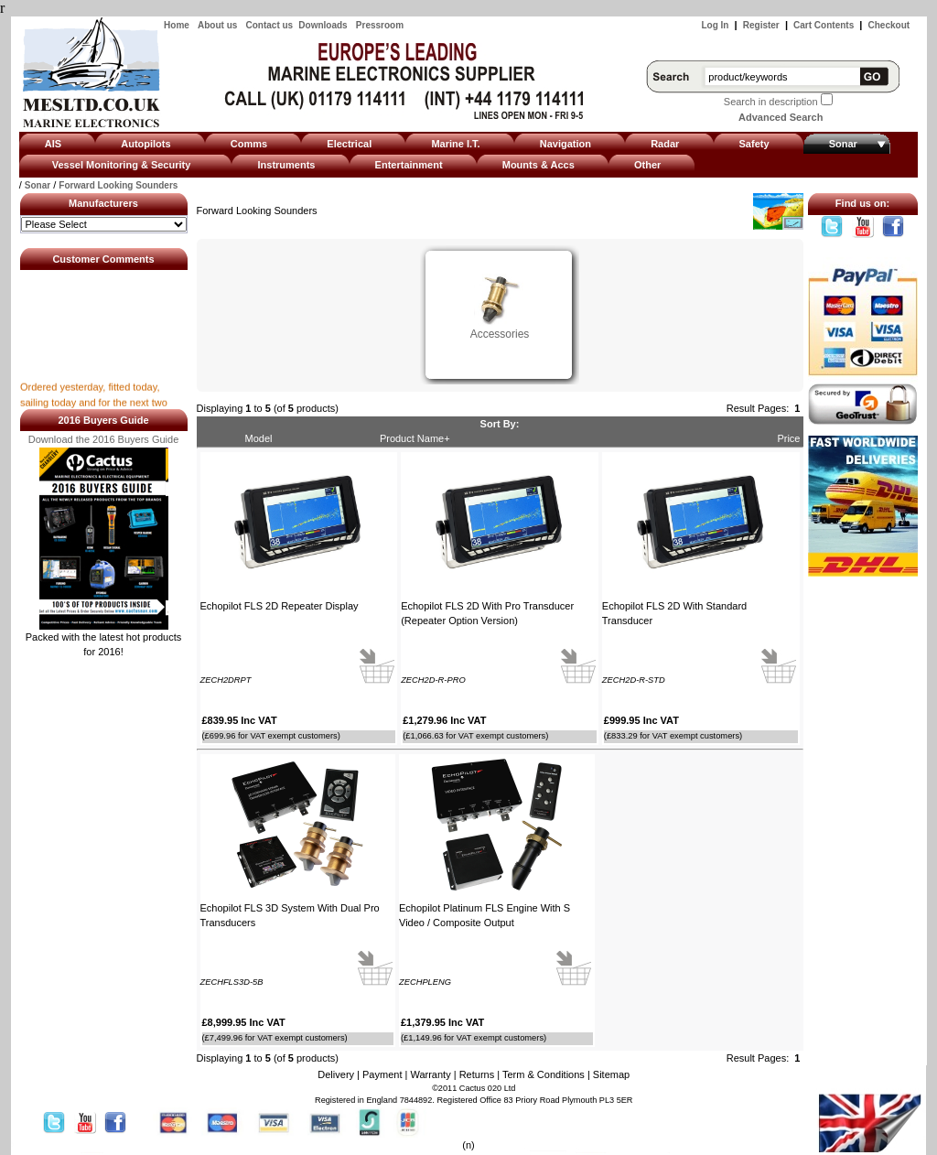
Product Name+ (415, 438)
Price (788, 438)
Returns (477, 1074)
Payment (382, 1074)
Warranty (430, 1074)
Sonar (37, 185)
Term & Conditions (543, 1074)
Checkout (889, 25)
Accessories (500, 328)
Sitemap (611, 1074)
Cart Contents (823, 25)
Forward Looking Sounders (118, 185)
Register (761, 25)
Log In (714, 25)
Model (259, 438)
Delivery (336, 1074)
